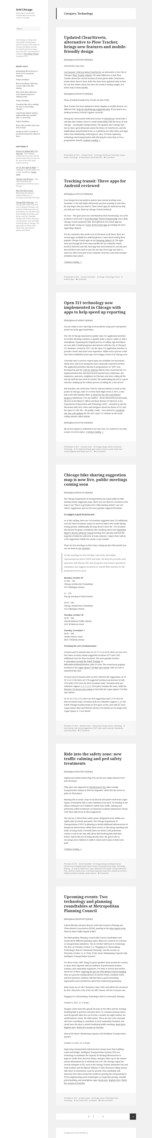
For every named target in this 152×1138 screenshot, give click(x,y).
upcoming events (70, 730)
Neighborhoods (81, 866)
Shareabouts (118, 728)
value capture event (117, 928)
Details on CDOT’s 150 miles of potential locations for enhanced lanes (28, 133)
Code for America (90, 370)
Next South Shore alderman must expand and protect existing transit (26, 94)
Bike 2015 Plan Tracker (24, 191)
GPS (100, 157)
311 (77, 449)
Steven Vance (88, 155)
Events (110, 447)
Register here (70, 1027)
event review (113, 449)
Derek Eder (94, 157)
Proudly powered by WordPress (76, 1133)
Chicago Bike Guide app (25, 202)
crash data (90, 871)
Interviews (115, 155)
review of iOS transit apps (96, 225)
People (122, 155)
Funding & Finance (114, 864)
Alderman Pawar (85, 449)
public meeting (107, 728)
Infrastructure (69, 866)
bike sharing (68, 728)
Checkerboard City (97, 787)
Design (104, 447)
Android (67, 279)
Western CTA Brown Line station (78, 689)
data (99, 728)
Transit (117, 277)
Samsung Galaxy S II (105, 240)
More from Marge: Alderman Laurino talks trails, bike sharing (27, 85)
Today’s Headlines (22, 80)
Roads (66, 157)
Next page (133, 1116)
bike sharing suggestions (83, 728)
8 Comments (81, 279)
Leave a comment (106, 1100)
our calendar (83, 548)
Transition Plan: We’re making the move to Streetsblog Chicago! (27, 106)
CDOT (95, 728)
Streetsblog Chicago (31, 54)
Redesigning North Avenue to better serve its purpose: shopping (27, 73)
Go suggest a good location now (79, 514)
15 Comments (85, 730)
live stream (80, 1100)
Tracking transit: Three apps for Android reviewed (95, 183)
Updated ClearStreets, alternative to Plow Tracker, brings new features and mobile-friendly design (95, 44)
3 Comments (109, 157)
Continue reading (92, 140)
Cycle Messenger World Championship (101, 219)
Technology (73, 157)
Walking (67, 868)
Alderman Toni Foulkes (103, 868)
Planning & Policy (104, 866)
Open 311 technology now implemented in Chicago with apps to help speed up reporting (95, 307)
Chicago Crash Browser (24, 179)
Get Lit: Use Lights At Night (26, 167)
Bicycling (97, 726)
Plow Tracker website (82, 75)
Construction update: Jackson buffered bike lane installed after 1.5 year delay (27, 115)
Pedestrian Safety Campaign (74, 873)
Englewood (98, 871)
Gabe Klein (107, 871)
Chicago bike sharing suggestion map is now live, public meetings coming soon (95, 479)
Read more (120, 1024)
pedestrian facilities (119, 871)
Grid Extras (106, 155)
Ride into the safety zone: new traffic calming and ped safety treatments (93, 758)
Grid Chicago (24, 9)
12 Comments (101, 451)
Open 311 (89, 451)
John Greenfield (86, 864)
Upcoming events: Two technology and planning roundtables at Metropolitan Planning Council (91, 903)
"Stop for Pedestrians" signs (83, 868)
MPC (86, 1100)
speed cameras (90, 873)
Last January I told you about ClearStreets (82, 72)
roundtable (93, 1100)
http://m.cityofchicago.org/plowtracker (93, 109)
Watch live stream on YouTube (90, 1027)
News (89, 866)
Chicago (99, 155)
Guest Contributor (88, 277)
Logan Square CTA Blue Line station (93, 667)
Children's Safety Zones (76, 871)
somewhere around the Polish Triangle (83, 661)
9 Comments (104, 873)
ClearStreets (109, 118)
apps (72, 279)
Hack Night (81, 451)
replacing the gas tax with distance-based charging (103, 971)
